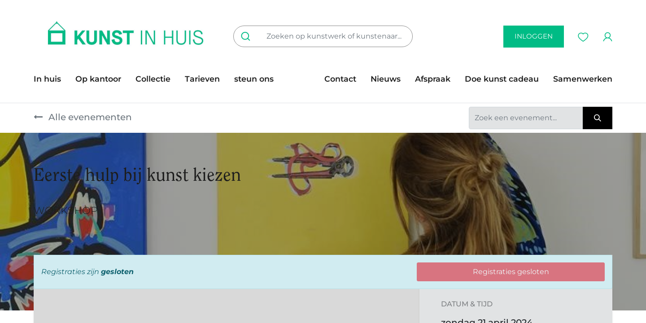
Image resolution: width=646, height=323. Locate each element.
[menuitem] (51, 79)
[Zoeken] (247, 36)
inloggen (534, 36)
